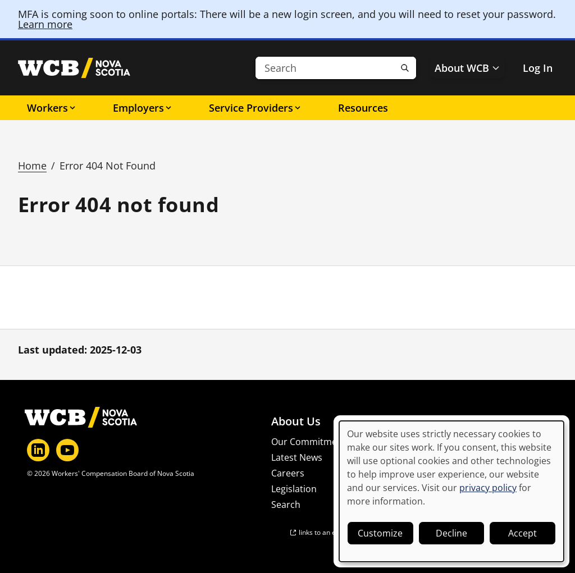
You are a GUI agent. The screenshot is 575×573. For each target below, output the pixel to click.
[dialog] (451, 491)
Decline (451, 533)
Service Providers (255, 107)
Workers (52, 107)
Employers (143, 107)
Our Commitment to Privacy (330, 441)
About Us (296, 421)
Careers (287, 473)
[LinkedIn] (38, 450)
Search (285, 504)
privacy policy (488, 488)
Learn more (45, 24)
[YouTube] (67, 450)
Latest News (296, 457)
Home (32, 165)
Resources (363, 107)
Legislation (294, 488)
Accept (522, 533)
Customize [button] (380, 533)
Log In (538, 68)
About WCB (467, 68)
